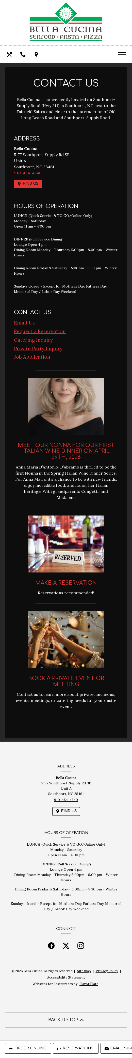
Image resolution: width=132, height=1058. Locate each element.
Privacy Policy (107, 971)
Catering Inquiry (33, 340)
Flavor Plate (88, 984)
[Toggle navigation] (122, 54)
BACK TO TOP (66, 1020)
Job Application (32, 357)
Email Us (24, 323)
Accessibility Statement (66, 977)
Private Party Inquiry (38, 348)
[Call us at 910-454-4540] (23, 54)
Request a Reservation (40, 331)
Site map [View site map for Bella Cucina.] (84, 971)
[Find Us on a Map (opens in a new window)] (37, 54)
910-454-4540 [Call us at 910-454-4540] (28, 172)
